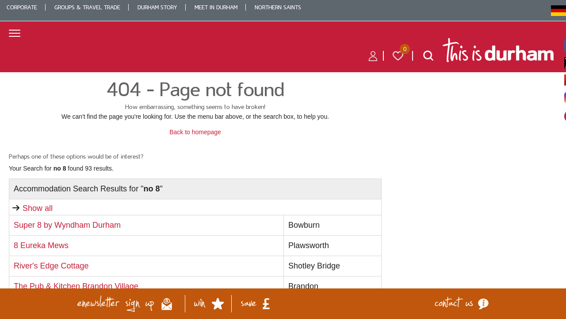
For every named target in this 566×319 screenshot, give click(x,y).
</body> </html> (283, 159)
